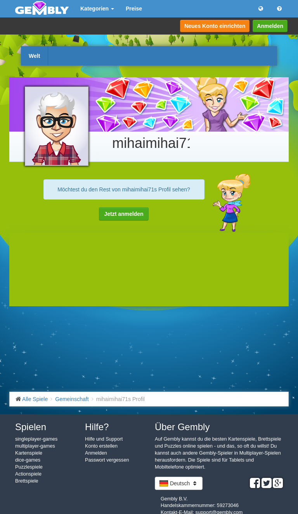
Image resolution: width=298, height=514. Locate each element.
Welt (34, 56)
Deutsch (178, 483)
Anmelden (270, 26)
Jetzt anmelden (123, 214)
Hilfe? (97, 427)
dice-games (27, 460)
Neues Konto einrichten (214, 26)
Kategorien (97, 8)
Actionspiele (28, 474)
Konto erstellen (101, 446)
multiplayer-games (35, 446)
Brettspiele (26, 481)
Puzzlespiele (29, 467)
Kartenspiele (28, 453)
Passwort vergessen (107, 460)
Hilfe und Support (104, 439)
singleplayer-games (36, 439)
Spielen (30, 427)
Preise (134, 8)
